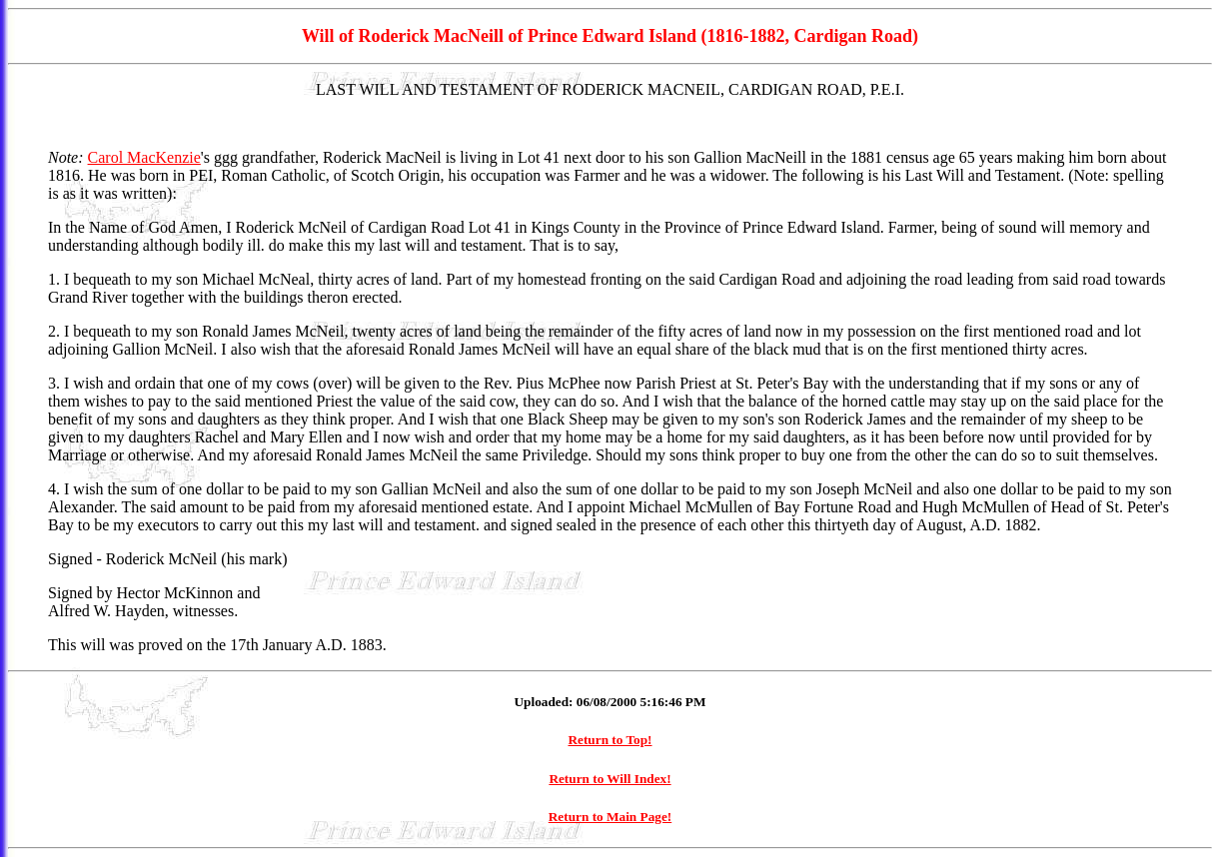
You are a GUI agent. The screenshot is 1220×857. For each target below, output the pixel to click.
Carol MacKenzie (144, 157)
